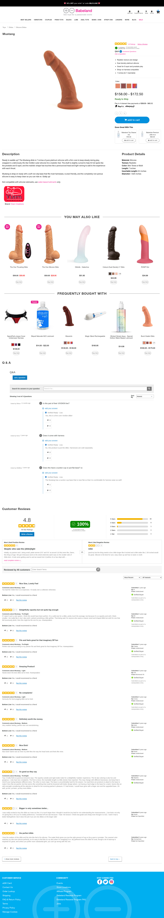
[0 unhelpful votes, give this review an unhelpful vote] (11, 600)
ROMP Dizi (145, 267)
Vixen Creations (17, 204)
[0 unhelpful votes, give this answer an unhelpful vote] (48, 426)
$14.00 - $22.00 (42, 345)
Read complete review (12, 560)
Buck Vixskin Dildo (147, 336)
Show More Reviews (11, 859)
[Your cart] (158, 12)
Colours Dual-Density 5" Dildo (113, 267)
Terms (5, 903)
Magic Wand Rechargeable (95, 336)
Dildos (11, 27)
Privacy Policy (9, 908)
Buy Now (19, 282)
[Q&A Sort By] (145, 396)
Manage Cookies (10, 912)
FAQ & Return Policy (12, 899)
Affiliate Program (64, 891)
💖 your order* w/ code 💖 (82, 3)
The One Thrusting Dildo (19, 267)
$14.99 (121, 346)
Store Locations (64, 887)
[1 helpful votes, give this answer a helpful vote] (48, 484)
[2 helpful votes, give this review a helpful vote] (5, 762)
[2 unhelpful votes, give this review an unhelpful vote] (11, 848)
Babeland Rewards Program (69, 895)
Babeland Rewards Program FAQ (71, 899)
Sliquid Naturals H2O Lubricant (42, 336)
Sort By (132, 396)
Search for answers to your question (26, 389)
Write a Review (142, 44)
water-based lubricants (47, 182)
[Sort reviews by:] (131, 577)
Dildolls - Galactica (82, 267)
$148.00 (16, 349)
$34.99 (145, 275)
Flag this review (21, 600)
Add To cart (132, 120)
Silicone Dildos (21, 27)
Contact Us (8, 887)
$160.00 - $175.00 (147, 348)
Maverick (68, 336)
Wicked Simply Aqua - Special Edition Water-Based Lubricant (121, 337)
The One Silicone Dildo (50, 267)
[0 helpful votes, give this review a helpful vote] (5, 600)
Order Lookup (9, 891)
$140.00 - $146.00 (68, 348)
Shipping (6, 895)
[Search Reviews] (66, 569)
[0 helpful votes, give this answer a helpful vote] (48, 420)
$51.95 (82, 275)
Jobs (59, 903)
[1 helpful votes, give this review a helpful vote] (5, 630)
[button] (117, 86)
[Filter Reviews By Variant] (152, 577)
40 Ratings (131, 44)
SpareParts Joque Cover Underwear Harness (16, 337)
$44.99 (113, 278)
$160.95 (95, 345)
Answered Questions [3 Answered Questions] (129, 51)
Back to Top (115, 859)
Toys (4, 27)
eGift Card (7, 883)
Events (60, 883)
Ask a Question (120, 54)
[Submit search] (149, 389)
